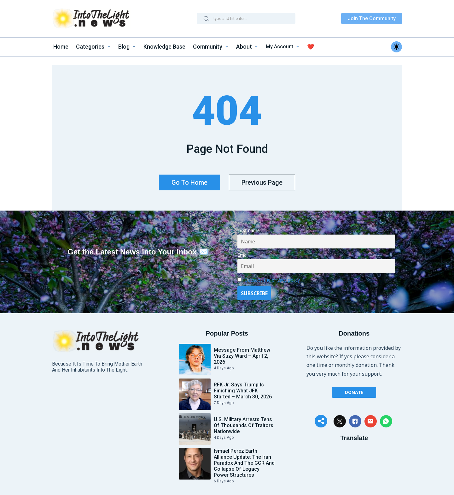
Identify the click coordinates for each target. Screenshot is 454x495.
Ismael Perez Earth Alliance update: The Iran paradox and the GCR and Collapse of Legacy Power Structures (244, 460)
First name (248, 227)
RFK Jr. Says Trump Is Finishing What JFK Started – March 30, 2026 (243, 388)
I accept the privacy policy (272, 277)
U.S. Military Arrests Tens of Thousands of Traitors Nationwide (243, 422)
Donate (354, 389)
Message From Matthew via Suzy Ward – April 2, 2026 (242, 353)
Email (242, 252)
